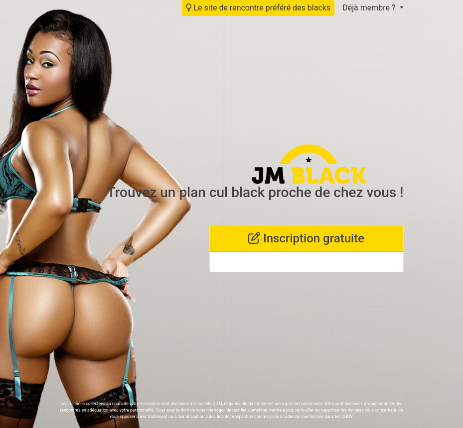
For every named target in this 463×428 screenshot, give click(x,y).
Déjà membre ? (369, 7)
